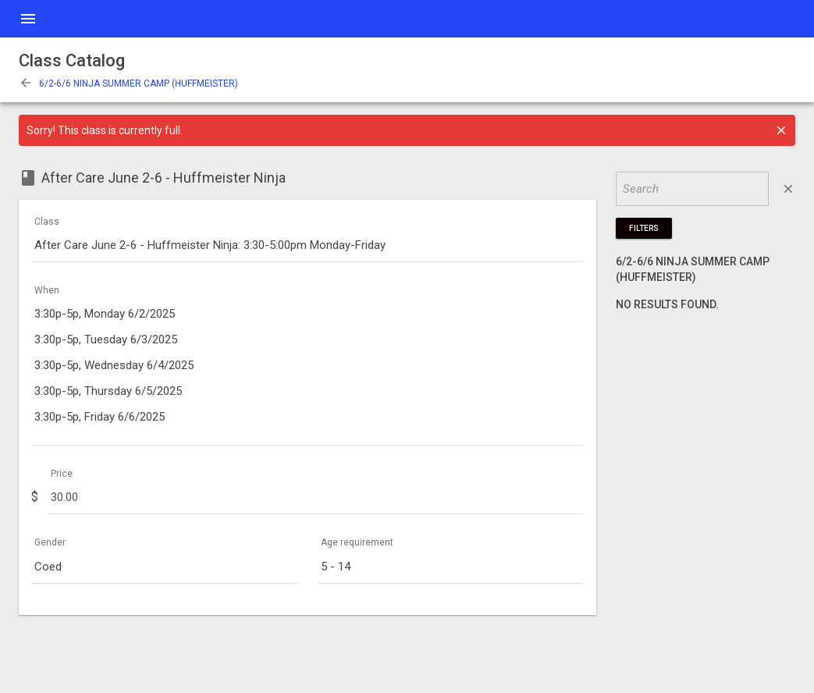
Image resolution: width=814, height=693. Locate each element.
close (788, 189)
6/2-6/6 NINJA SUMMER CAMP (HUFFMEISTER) (128, 83)
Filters (644, 228)
